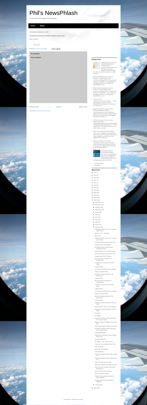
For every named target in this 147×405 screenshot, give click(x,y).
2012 (95, 180)
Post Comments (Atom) (43, 111)
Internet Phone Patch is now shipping (105, 306)
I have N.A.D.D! (97, 99)
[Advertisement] (104, 44)
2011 (95, 182)
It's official (97, 313)
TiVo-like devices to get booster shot (105, 242)
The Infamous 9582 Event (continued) (105, 269)
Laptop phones (99, 266)
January (97, 384)
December (98, 202)
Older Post (83, 107)
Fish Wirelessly (99, 346)
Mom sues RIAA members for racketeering (103, 259)
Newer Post (34, 107)
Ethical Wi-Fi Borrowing (101, 349)
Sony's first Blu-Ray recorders (103, 362)
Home (33, 26)
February (98, 227)
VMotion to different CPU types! (102, 141)
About (42, 26)
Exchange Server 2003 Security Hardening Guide (104, 248)
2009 (95, 187)
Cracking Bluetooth (100, 332)
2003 (95, 388)
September (98, 209)
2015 (95, 172)
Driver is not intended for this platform (103, 131)
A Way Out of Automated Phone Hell (105, 344)
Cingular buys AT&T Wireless (103, 245)
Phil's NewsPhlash (53, 13)
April (96, 222)
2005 (95, 197)
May (96, 219)
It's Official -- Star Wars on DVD (104, 341)
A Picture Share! (98, 163)
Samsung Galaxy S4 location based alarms (107, 151)
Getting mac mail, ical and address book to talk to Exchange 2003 (108, 64)
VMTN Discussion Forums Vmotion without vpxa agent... (103, 120)
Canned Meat (98, 278)
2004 (95, 200)
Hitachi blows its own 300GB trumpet (105, 251)
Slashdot (36, 45)
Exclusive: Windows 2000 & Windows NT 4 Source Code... (105, 318)
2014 (95, 175)
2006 (95, 195)
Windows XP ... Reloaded (102, 233)
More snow (98, 235)
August (97, 212)
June (96, 217)
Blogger (81, 399)
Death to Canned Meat (101, 271)
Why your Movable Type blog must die (105, 364)
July (96, 214)
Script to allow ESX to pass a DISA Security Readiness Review (103, 109)
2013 (95, 177)
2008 (95, 190)
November (98, 204)
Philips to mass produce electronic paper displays (104, 376)
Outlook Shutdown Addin (102, 373)
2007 (95, 192)
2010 (95, 185)
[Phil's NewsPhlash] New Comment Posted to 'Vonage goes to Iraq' (103, 77)
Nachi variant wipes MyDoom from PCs (106, 326)
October (97, 207)
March (97, 224)
